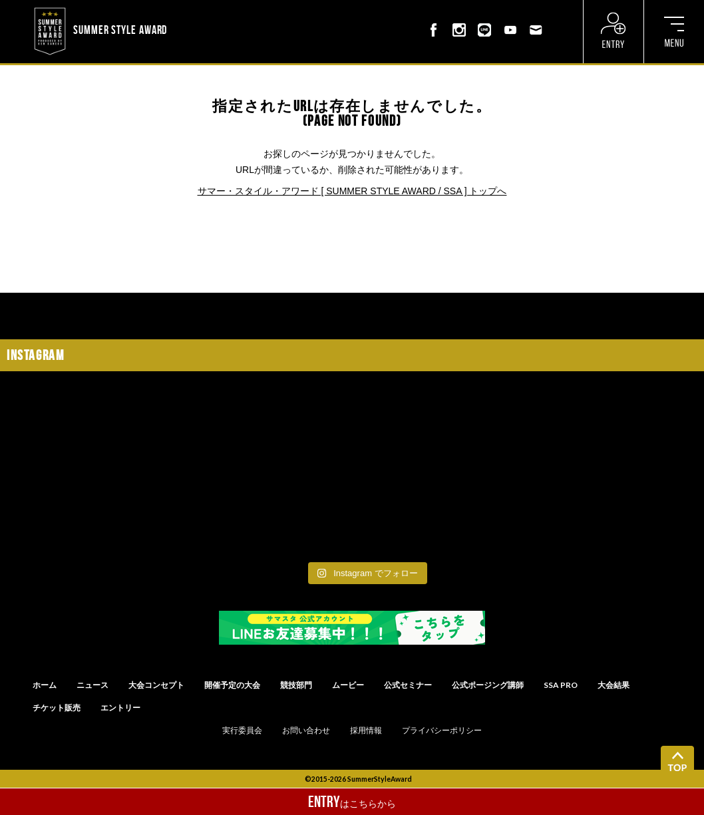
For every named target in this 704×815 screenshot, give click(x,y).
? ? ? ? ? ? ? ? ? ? (204, 9)
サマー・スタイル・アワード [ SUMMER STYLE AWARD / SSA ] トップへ (352, 191)
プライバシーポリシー (442, 730)
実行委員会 (242, 730)
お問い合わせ (306, 730)
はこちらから (352, 801)
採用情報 (366, 730)
